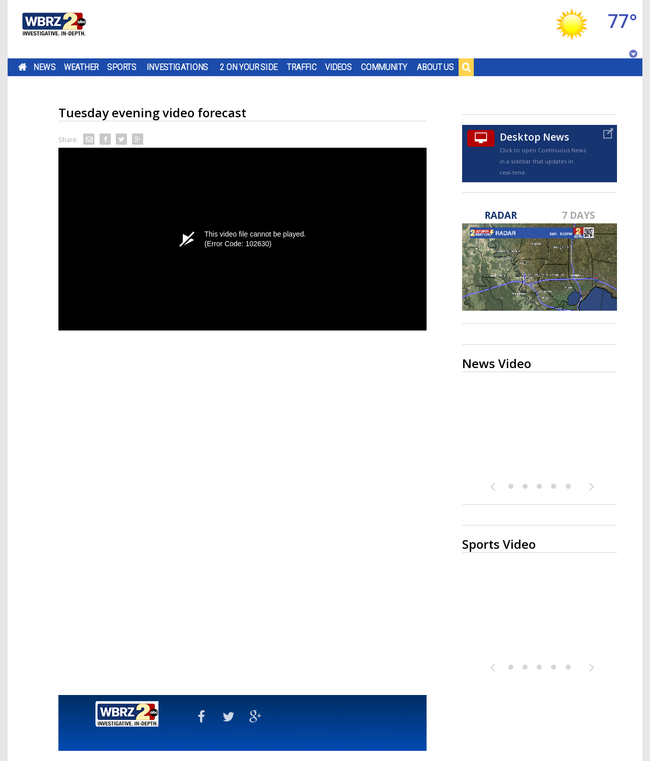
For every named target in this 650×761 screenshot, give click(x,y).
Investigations (178, 67)
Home (22, 67)
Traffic (302, 67)
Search (466, 67)
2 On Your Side (248, 67)
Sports (122, 67)
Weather (81, 67)
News (44, 67)
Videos (338, 67)
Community (384, 67)
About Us (435, 67)
